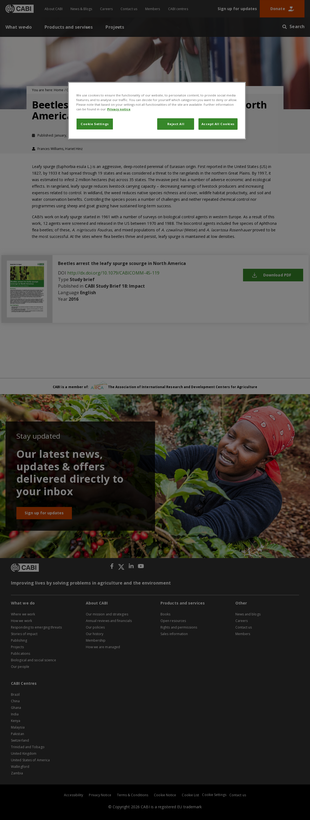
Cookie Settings (95, 124)
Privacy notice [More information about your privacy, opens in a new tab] (118, 109)
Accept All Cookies (218, 124)
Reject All (176, 124)
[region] (157, 110)
